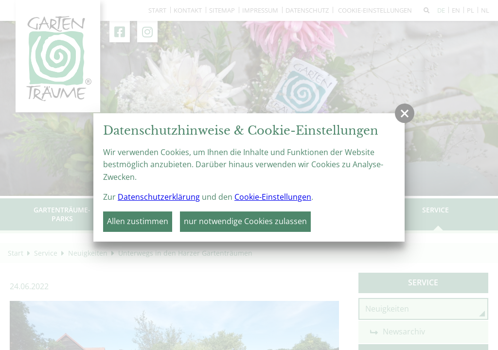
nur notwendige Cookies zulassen (245, 221)
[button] (404, 113)
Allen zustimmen (137, 221)
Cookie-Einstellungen (272, 197)
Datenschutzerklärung (159, 197)
